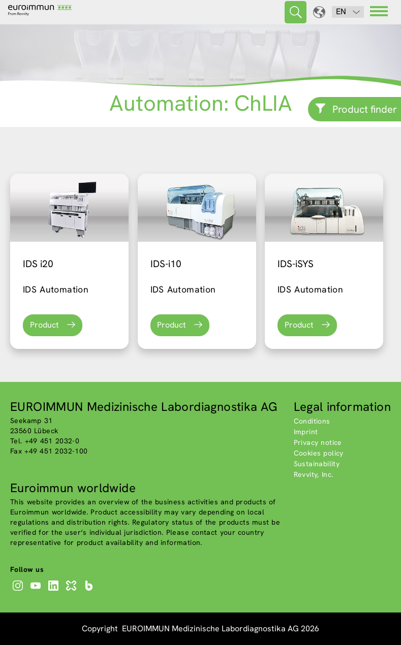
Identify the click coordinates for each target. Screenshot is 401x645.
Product (44, 324)
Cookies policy (319, 453)
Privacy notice (318, 442)
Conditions (312, 421)
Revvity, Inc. (313, 474)
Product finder (364, 109)
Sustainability (317, 463)
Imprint (306, 431)
